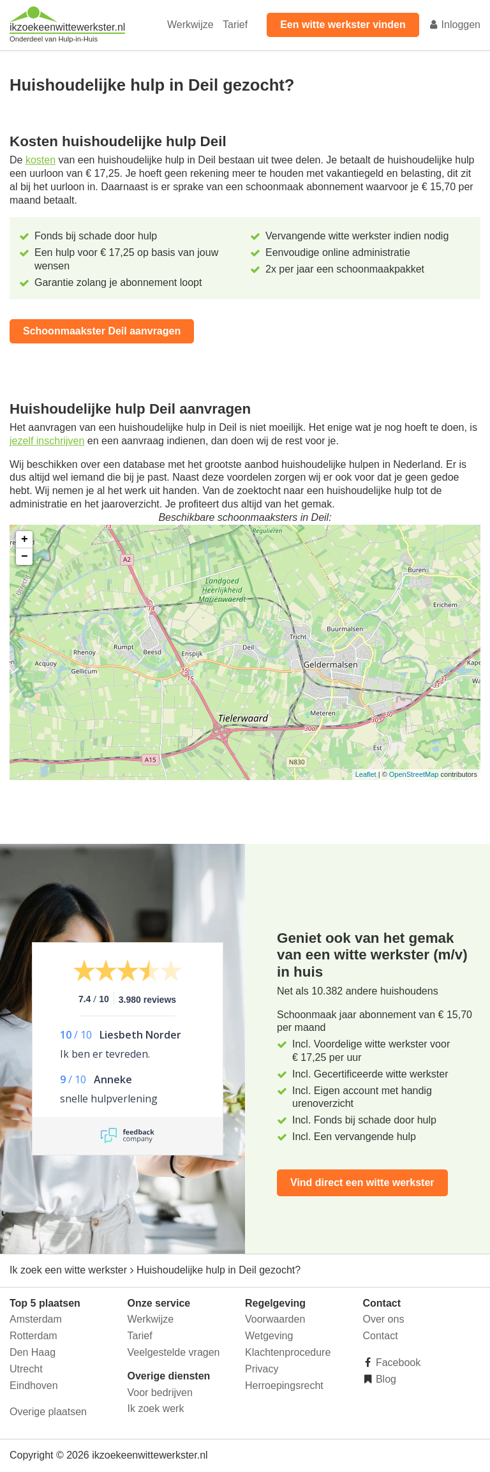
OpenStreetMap (414, 774)
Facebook (397, 1362)
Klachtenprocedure (287, 1352)
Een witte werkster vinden (343, 24)
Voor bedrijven (160, 1392)
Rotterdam (33, 1335)
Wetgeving (269, 1335)
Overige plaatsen (48, 1411)
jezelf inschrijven (47, 440)
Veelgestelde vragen (174, 1352)
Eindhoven (34, 1385)
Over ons (384, 1319)
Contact (380, 1335)
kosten (41, 159)
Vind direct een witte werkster (362, 1182)
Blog (384, 1379)
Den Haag (33, 1352)
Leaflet (365, 774)
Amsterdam (36, 1319)
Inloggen (454, 24)
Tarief (235, 24)
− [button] (24, 556)
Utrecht (26, 1368)
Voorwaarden (275, 1319)
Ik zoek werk (156, 1408)
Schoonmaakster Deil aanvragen (102, 331)
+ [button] (24, 539)
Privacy (261, 1368)
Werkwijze (190, 24)
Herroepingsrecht (284, 1385)
